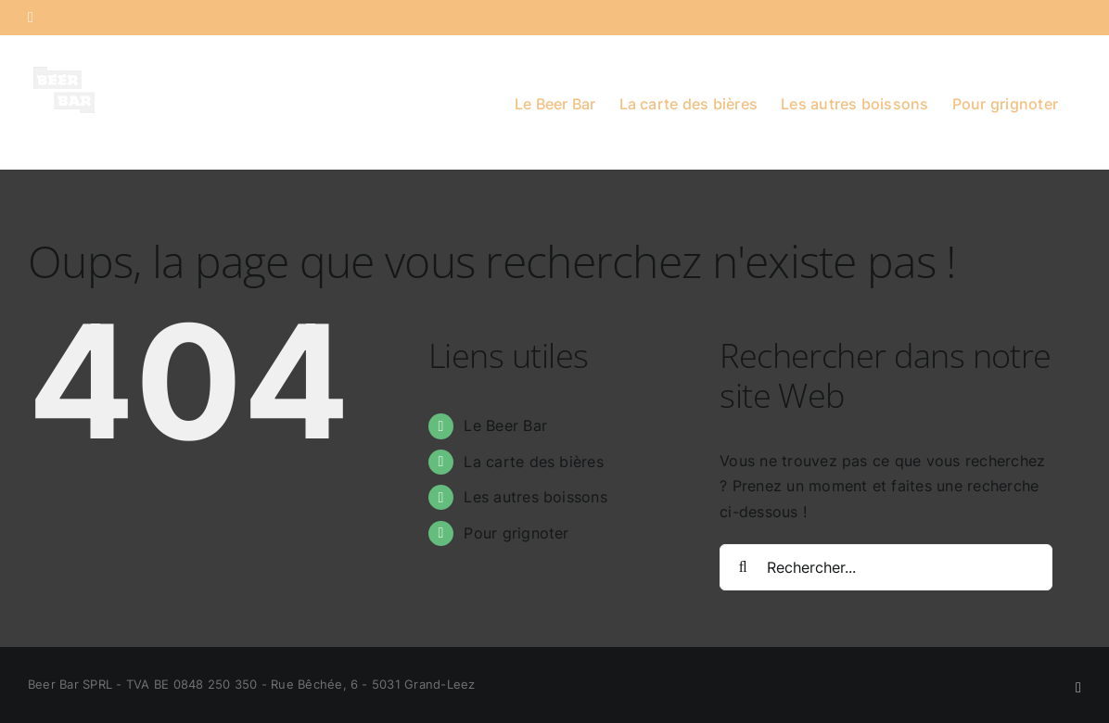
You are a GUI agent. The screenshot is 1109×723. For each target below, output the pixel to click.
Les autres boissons (535, 497)
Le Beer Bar (505, 425)
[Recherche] (743, 567)
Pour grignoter (516, 533)
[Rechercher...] (886, 567)
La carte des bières (534, 461)
